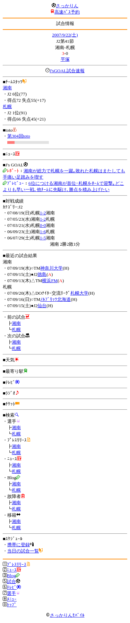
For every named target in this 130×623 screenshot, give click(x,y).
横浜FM (50, 280)
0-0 (43, 225)
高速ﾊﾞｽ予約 (67, 12)
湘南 (7, 87)
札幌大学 (79, 293)
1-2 (43, 212)
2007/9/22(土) (65, 35)
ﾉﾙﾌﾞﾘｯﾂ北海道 (55, 299)
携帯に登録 (18, 544)
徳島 (41, 274)
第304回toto (18, 136)
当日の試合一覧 (23, 551)
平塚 (65, 59)
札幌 (7, 106)
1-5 (43, 237)
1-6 (43, 231)
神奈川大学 (51, 268)
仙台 (41, 305)
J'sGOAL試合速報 (67, 70)
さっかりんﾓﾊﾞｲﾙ (65, 615)
